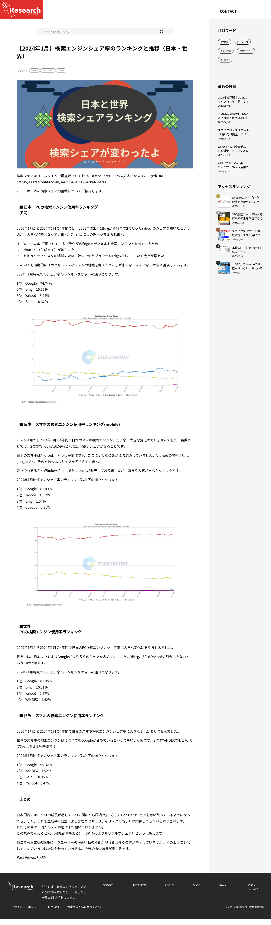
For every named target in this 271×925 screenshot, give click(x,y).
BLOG (196, 885)
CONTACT (228, 11)
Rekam (34, 70)
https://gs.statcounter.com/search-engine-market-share (61, 181)
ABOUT (169, 885)
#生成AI (225, 41)
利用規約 (53, 907)
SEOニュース (47, 70)
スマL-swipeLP (252, 887)
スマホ (61, 70)
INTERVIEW (139, 885)
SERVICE (108, 885)
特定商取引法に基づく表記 (84, 907)
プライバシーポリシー (25, 907)
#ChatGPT (242, 41)
